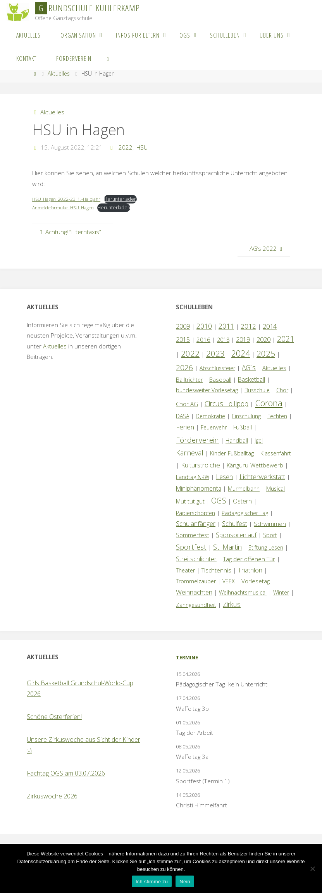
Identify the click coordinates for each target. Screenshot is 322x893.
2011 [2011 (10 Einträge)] (226, 326)
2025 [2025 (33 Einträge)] (266, 353)
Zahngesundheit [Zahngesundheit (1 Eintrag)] (196, 605)
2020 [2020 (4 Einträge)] (263, 339)
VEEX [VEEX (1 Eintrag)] (228, 581)
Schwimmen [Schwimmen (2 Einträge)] (270, 524)
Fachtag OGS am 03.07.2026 (66, 773)
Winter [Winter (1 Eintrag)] (281, 592)
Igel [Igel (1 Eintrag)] (259, 440)
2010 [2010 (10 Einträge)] (204, 326)
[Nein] (312, 868)
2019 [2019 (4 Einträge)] (243, 339)
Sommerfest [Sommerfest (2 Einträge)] (192, 535)
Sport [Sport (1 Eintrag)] (270, 535)
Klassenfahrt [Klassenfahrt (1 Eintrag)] (275, 453)
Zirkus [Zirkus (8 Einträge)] (232, 604)
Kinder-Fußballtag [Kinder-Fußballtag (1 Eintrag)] (232, 453)
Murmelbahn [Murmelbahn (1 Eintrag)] (244, 488)
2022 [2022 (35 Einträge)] (190, 353)
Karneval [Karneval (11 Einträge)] (189, 452)
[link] (108, 58)
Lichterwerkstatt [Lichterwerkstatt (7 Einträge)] (262, 476)
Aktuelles (59, 73)
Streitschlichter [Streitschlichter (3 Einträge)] (196, 559)
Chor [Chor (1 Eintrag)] (282, 390)
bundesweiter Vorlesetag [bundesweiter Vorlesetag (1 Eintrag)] (207, 390)
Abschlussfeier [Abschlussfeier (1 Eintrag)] (217, 368)
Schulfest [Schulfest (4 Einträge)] (234, 523)
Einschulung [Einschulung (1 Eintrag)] (246, 416)
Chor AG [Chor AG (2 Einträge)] (187, 404)
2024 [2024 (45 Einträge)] (240, 353)
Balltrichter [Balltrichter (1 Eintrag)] (189, 379)
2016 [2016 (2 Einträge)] (203, 339)
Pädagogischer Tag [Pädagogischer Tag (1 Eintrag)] (245, 513)
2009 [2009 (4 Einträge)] (183, 326)
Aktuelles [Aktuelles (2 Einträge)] (274, 368)
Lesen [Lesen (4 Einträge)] (224, 476)
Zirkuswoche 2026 (52, 796)
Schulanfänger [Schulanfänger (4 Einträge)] (195, 523)
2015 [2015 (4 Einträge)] (183, 339)
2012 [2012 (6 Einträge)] (248, 326)
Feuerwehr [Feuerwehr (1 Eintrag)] (214, 427)
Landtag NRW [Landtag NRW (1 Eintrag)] (192, 477)
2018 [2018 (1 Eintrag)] (223, 339)
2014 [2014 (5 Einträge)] (270, 326)
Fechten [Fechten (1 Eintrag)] (277, 416)
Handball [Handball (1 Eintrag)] (237, 440)
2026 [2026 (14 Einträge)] (184, 367)
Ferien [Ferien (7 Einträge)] (185, 426)
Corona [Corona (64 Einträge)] (268, 403)
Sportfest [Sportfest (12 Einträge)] (191, 547)
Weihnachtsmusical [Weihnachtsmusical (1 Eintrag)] (243, 592)
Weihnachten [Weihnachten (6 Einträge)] (194, 592)
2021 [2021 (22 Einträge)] (285, 339)
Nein (184, 881)
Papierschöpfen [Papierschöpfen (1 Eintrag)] (195, 513)
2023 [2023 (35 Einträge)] (215, 353)
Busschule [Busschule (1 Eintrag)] (257, 390)
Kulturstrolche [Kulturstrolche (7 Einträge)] (200, 464)
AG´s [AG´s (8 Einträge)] (249, 367)
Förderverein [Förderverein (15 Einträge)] (197, 440)
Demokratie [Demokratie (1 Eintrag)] (210, 416)
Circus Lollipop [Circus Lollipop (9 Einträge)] (226, 403)
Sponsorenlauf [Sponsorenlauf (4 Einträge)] (236, 535)
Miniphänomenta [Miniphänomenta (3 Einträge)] (198, 488)
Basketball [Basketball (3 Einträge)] (251, 379)
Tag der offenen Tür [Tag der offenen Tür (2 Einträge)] (249, 559)
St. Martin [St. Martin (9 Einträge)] (227, 547)
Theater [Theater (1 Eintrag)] (185, 570)
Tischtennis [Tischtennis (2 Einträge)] (216, 570)
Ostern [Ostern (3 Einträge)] (242, 501)
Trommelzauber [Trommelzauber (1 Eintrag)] (196, 581)
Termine (187, 657)
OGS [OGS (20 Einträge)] (218, 500)
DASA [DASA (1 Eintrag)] (182, 416)
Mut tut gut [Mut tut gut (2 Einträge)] (190, 501)
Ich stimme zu (152, 881)
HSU (142, 147)
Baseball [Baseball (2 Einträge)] (220, 379)
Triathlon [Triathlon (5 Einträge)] (250, 569)
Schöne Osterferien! (54, 716)
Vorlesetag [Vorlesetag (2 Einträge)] (255, 581)
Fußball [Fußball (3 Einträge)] (242, 427)
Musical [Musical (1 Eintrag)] (275, 488)
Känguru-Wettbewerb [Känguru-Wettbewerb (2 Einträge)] (255, 465)
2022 (126, 147)
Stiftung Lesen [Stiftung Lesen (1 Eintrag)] (265, 547)
